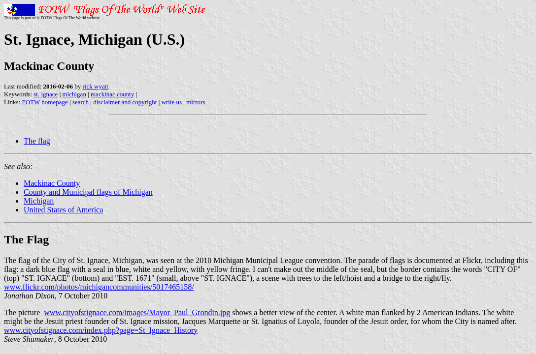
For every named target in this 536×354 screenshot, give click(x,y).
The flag (37, 141)
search (80, 102)
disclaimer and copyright (125, 102)
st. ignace (46, 94)
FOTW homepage (44, 102)
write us (172, 102)
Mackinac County (52, 183)
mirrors (195, 102)
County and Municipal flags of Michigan (88, 192)
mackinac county (112, 94)
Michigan (39, 201)
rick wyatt (95, 86)
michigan (74, 94)
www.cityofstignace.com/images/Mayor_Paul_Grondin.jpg (137, 312)
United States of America (63, 210)
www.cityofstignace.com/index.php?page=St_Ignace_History (101, 330)
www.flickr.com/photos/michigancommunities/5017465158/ (99, 287)
